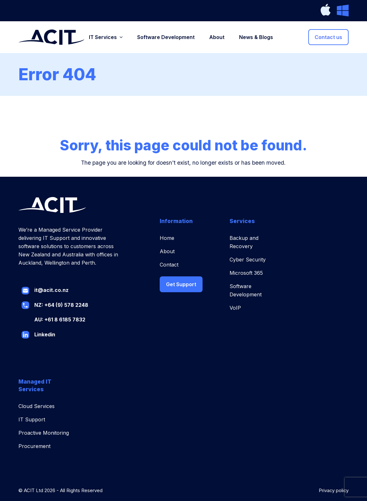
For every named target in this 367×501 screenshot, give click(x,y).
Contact (169, 264)
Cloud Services (36, 406)
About (167, 251)
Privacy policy (334, 490)
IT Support (31, 419)
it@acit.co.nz (51, 290)
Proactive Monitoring (43, 433)
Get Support (181, 284)
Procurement (34, 446)
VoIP (235, 308)
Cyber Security (248, 259)
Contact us (328, 37)
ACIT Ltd (33, 490)
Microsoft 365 (246, 273)
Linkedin (44, 334)
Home (167, 238)
